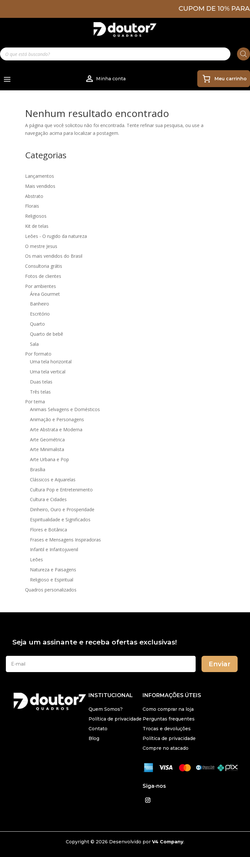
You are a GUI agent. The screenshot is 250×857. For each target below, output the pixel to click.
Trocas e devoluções (167, 729)
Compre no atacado (165, 748)
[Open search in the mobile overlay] (125, 53)
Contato (98, 729)
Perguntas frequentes (169, 719)
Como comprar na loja (168, 709)
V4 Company (167, 842)
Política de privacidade (115, 719)
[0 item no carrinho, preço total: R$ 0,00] (223, 78)
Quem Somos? (106, 709)
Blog (94, 738)
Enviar (219, 664)
